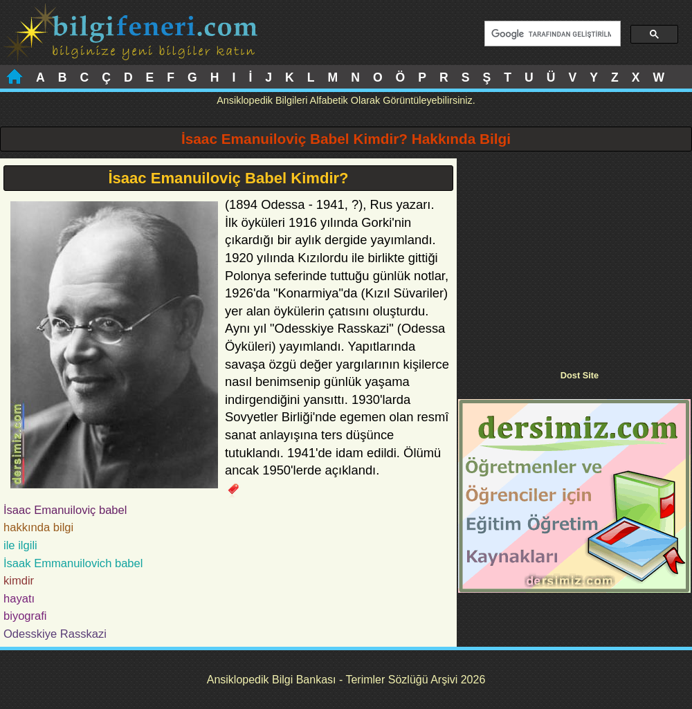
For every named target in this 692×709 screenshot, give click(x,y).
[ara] (551, 34)
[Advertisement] (574, 255)
